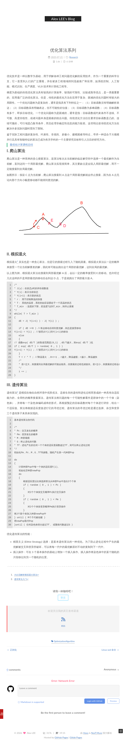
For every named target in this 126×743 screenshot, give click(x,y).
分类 (68, 28)
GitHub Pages (61, 737)
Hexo (85, 733)
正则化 (12, 649)
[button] (121, 731)
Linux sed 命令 (110, 649)
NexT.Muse (96, 733)
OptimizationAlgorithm (63, 641)
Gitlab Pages (76, 737)
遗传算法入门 (20, 579)
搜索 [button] (79, 28)
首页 (47, 28)
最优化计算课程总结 (21, 145)
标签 (56, 28)
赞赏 (63, 597)
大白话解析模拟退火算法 (25, 574)
